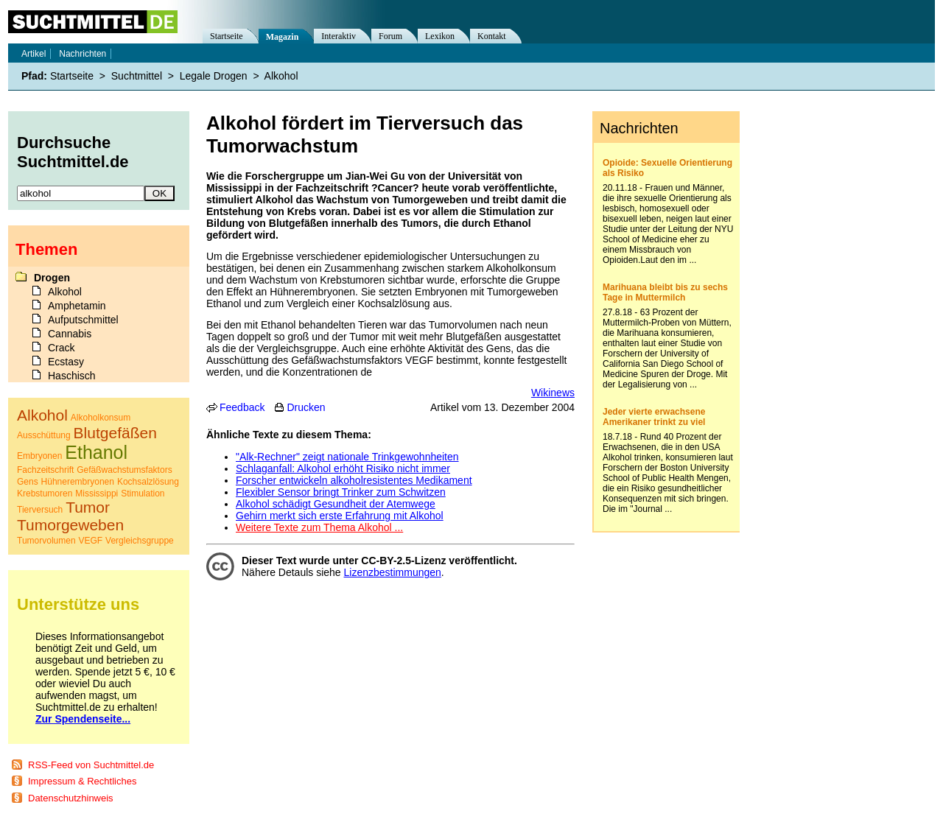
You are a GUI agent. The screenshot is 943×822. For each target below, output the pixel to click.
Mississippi (96, 493)
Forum (390, 36)
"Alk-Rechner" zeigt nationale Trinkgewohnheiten (347, 457)
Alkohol (281, 76)
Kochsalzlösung (148, 482)
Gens (27, 482)
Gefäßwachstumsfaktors (124, 470)
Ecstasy (66, 362)
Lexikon (440, 36)
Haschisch (72, 376)
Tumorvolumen (46, 540)
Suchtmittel (136, 76)
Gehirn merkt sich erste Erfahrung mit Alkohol (340, 515)
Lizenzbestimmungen (392, 572)
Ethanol (96, 452)
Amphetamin (77, 306)
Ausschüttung (44, 435)
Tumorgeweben (70, 524)
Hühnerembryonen (77, 482)
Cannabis (69, 334)
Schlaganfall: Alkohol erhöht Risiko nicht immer (343, 468)
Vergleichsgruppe (139, 540)
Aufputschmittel (83, 320)
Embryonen (39, 456)
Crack (61, 348)
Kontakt (491, 36)
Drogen (52, 278)
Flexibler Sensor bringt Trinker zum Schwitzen (341, 492)
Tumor (88, 507)
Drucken (306, 407)
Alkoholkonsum (100, 417)
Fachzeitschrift (45, 470)
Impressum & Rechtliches (82, 781)
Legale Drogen (214, 76)
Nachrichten (82, 54)
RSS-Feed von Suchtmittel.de (91, 764)
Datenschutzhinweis (70, 798)
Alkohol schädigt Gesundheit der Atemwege (335, 504)
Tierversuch (40, 510)
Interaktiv (338, 36)
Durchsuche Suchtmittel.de (73, 152)
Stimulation (142, 493)
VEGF (90, 540)
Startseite (226, 36)
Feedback (242, 407)
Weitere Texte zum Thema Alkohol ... (319, 527)
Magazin (282, 37)
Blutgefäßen (115, 432)
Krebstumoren (44, 493)
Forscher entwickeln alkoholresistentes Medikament (354, 480)
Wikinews (553, 392)
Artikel (33, 54)
